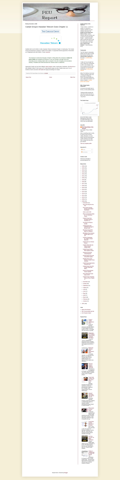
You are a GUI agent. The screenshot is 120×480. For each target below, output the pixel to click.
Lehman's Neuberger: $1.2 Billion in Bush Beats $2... (88, 238)
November (85, 281)
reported (48, 52)
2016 (83, 185)
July (84, 289)
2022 (83, 173)
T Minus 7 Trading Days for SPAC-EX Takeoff (91, 453)
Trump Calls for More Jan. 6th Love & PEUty (91, 379)
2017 (83, 183)
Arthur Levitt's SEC (87, 212)
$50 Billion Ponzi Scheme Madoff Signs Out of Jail (88, 234)
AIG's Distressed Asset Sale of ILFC (88, 274)
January (85, 301)
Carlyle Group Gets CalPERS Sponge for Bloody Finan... (88, 227)
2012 (83, 193)
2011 (83, 195)
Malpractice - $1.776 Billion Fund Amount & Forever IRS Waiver (91, 336)
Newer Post (28, 77)
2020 (83, 177)
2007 (83, 303)
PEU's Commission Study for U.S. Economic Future (88, 215)
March (84, 297)
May (84, 293)
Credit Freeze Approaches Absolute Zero (88, 264)
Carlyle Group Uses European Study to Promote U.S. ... (87, 219)
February (85, 299)
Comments (84, 152)
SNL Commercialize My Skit (88, 311)
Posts (83, 149)
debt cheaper (49, 66)
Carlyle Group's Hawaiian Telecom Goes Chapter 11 (88, 278)
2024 (83, 170)
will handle (41, 69)
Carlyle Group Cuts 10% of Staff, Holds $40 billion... (88, 267)
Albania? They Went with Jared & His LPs (91, 395)
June (84, 291)
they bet (72, 66)
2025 (83, 168)
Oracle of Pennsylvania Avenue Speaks (88, 271)
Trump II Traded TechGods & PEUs (91, 321)
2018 (83, 181)
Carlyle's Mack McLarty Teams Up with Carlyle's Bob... (88, 246)
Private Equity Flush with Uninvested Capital (88, 256)
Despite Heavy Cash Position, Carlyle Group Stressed (88, 260)
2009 (83, 199)
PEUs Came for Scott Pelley (91, 409)
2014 (83, 189)
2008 (83, 201)
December (85, 202)
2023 (83, 172)
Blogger (66, 472)
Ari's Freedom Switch (86, 313)
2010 (83, 197)
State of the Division (86, 309)
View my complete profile (86, 143)
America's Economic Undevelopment (87, 253)
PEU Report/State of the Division (87, 128)
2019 (83, 179)
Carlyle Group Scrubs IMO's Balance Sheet (88, 250)
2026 (83, 166)
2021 (83, 175)
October (85, 283)
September (85, 285)
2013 (83, 191)
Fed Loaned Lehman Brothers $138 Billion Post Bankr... (88, 209)
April (84, 295)
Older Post (72, 77)
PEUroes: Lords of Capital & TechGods (90, 365)
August (85, 287)
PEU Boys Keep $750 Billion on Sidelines (88, 230)
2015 (83, 187)
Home (50, 77)
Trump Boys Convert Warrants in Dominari (91, 423)
